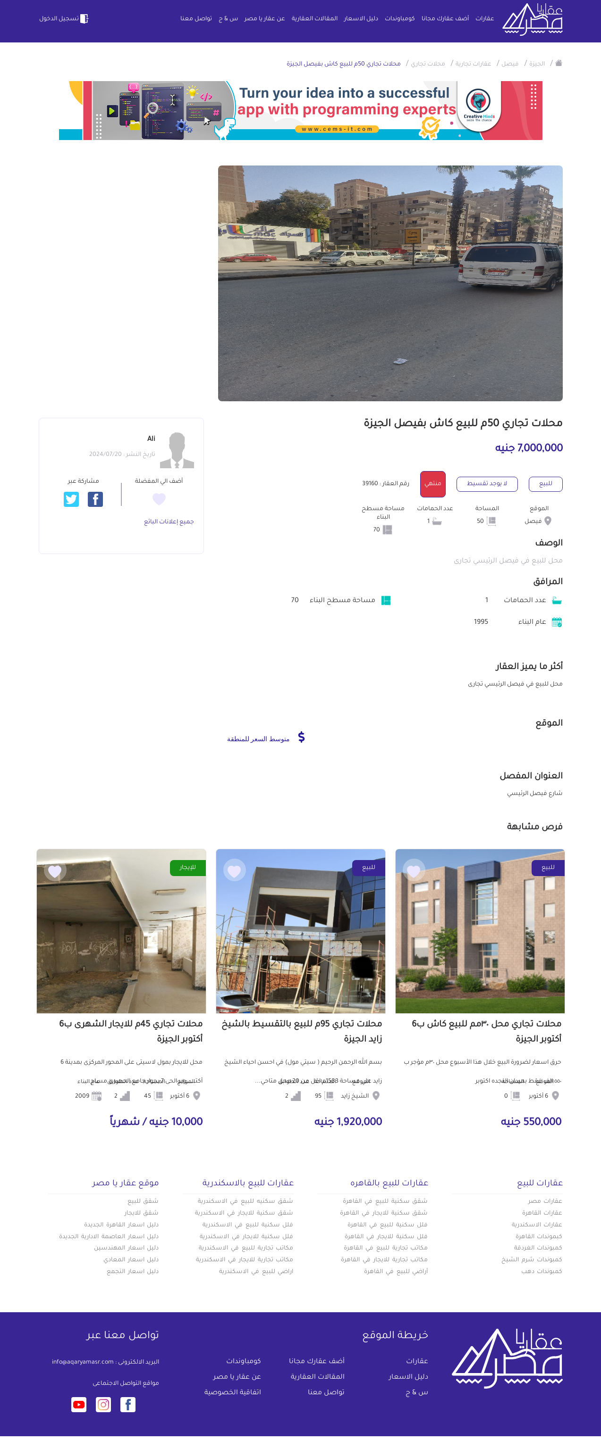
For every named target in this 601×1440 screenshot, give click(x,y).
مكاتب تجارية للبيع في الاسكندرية (246, 1248)
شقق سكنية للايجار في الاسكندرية (244, 1213)
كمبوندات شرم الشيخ (532, 1260)
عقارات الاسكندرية (537, 1225)
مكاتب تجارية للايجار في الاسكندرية (244, 1260)
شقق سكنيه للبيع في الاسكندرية (245, 1202)
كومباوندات (400, 19)
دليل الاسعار (361, 19)
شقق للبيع (143, 1202)
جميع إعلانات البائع (169, 522)
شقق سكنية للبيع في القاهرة (385, 1202)
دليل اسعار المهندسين (126, 1248)
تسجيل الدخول (64, 19)
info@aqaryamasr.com (83, 1362)
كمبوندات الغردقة (538, 1248)
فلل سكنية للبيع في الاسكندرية (248, 1225)
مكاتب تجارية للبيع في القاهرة (386, 1248)
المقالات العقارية (315, 19)
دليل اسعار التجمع (133, 1272)
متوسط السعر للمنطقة (266, 737)
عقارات (484, 19)
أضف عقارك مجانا (445, 19)
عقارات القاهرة (542, 1213)
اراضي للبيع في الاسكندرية (256, 1272)
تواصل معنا (196, 19)
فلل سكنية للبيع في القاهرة (387, 1225)
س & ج (228, 19)
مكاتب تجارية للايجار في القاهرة (384, 1260)
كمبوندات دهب (542, 1272)
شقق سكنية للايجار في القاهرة (384, 1213)
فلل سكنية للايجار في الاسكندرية (246, 1237)
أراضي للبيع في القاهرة (396, 1272)
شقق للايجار (142, 1213)
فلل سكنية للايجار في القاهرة (386, 1237)
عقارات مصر (545, 1202)
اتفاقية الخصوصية (232, 1393)
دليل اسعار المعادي (131, 1260)
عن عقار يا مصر (265, 19)
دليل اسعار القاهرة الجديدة (121, 1225)
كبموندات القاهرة (539, 1237)
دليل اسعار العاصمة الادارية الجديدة (109, 1237)
